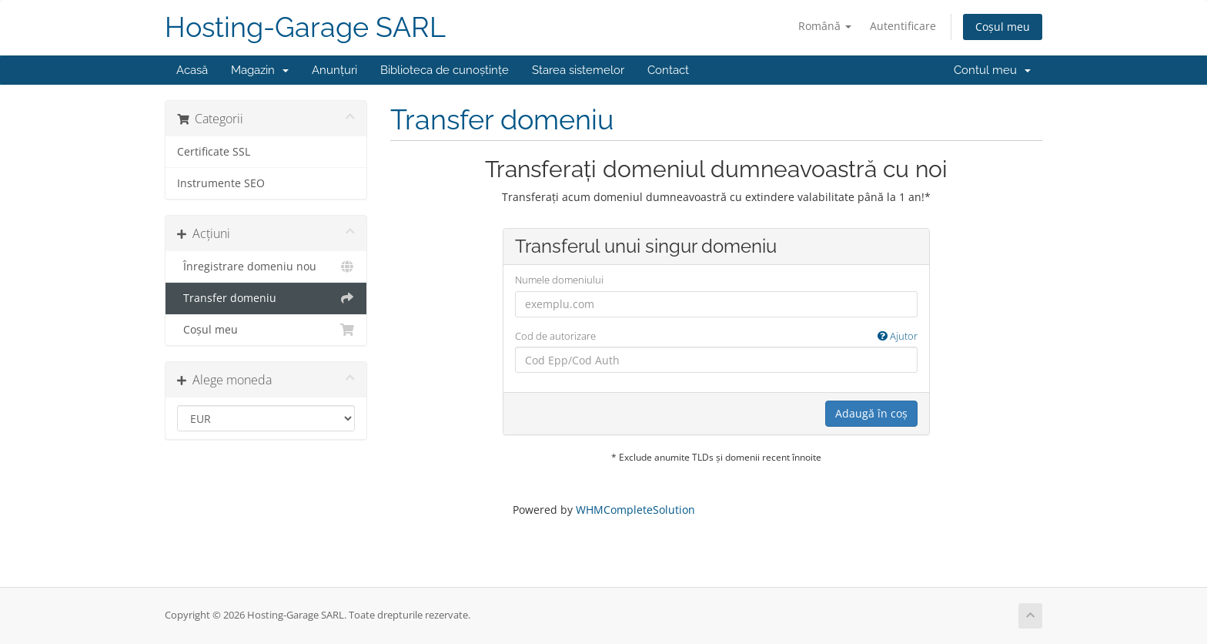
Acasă (192, 70)
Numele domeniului (559, 280)
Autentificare (903, 25)
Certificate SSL (213, 152)
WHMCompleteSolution (635, 509)
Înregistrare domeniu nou (266, 266)
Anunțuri (334, 70)
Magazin (260, 70)
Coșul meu (1002, 26)
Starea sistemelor (578, 70)
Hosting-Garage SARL (305, 27)
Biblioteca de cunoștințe (444, 70)
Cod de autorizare (716, 336)
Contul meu (992, 70)
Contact (668, 70)
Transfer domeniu (266, 298)
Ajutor (898, 336)
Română (824, 25)
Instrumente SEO (221, 183)
